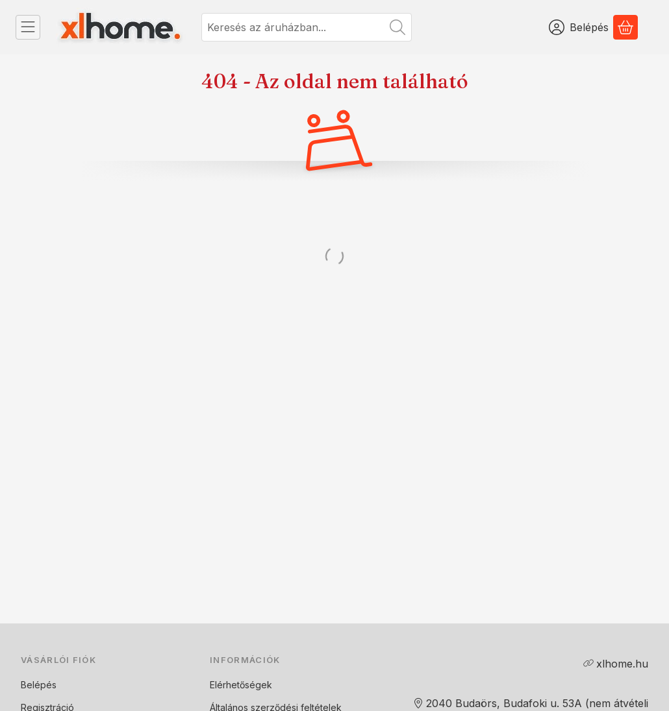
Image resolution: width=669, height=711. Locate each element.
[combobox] (306, 27)
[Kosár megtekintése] (625, 27)
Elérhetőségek (241, 684)
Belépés (39, 684)
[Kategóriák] (28, 27)
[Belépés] (578, 27)
